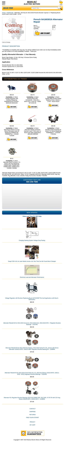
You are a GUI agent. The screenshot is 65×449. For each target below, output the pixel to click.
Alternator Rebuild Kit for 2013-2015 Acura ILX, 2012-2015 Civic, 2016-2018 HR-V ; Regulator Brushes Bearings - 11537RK (32, 323)
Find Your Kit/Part (32, 417)
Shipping (32, 411)
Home (3, 12)
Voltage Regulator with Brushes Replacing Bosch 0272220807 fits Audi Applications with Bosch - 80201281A (32, 298)
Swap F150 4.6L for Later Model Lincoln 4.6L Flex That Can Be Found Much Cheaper (32, 261)
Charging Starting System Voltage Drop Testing (32, 240)
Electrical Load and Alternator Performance (32, 277)
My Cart (32, 425)
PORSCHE (10, 12)
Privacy (32, 422)
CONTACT (32, 408)
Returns (32, 414)
